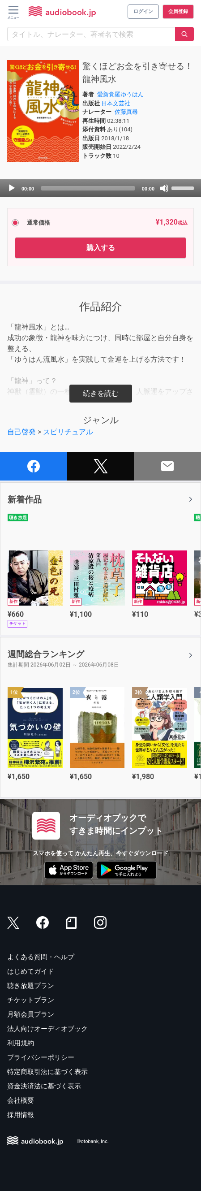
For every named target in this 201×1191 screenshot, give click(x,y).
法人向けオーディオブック (47, 1029)
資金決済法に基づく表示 (44, 1086)
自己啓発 (21, 432)
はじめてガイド (30, 971)
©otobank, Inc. (93, 1142)
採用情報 (20, 1115)
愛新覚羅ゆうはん (120, 94)
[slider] (88, 188)
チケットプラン (30, 1000)
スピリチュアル (68, 432)
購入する (100, 247)
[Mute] (164, 188)
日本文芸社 (115, 103)
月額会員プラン (30, 1014)
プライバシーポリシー (40, 1057)
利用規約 (20, 1043)
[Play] (11, 188)
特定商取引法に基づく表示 (47, 1072)
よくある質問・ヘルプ (40, 957)
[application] (100, 188)
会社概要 (20, 1100)
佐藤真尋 (126, 111)
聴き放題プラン (30, 986)
